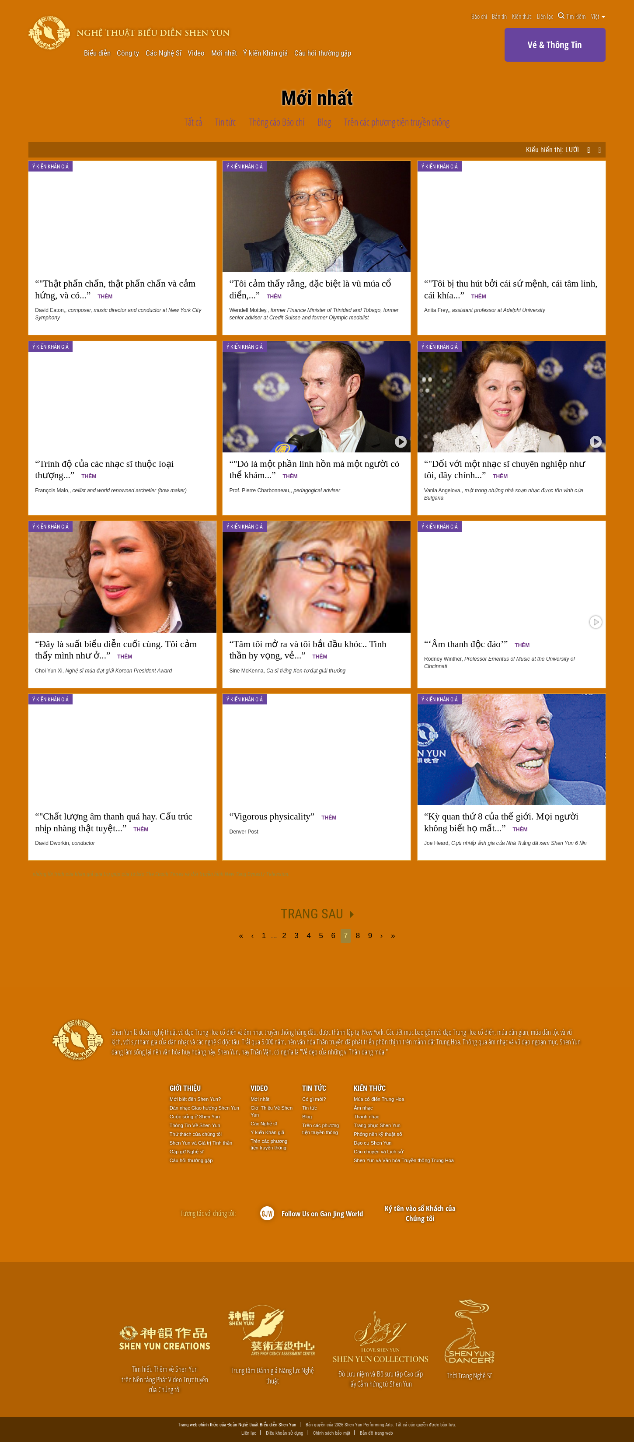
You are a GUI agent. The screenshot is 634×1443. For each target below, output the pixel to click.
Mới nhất (224, 53)
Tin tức (314, 1088)
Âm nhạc (363, 1107)
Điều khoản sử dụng (284, 1433)
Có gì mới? (314, 1099)
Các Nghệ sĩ (264, 1123)
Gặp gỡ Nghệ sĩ (187, 1151)
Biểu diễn (97, 53)
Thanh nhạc (366, 1116)
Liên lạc (545, 16)
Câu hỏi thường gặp (322, 53)
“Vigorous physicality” (282, 816)
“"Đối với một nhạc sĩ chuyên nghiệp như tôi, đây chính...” (504, 470)
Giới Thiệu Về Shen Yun (272, 1111)
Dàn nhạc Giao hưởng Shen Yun (204, 1107)
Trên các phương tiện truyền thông (269, 1144)
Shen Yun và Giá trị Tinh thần (201, 1142)
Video (196, 53)
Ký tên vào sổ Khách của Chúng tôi (420, 1213)
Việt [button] (598, 16)
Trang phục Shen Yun (377, 1125)
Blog (307, 1116)
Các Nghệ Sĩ (163, 53)
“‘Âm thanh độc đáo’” (476, 644)
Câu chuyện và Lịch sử (378, 1151)
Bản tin (499, 16)
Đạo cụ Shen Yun (372, 1142)
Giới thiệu (185, 1088)
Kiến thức (522, 16)
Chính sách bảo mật (331, 1433)
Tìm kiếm (572, 16)
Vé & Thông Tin (555, 45)
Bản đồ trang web (376, 1433)
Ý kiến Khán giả (265, 53)
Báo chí (479, 16)
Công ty (128, 53)
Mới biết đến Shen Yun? (195, 1099)
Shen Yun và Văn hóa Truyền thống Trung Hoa (404, 1160)
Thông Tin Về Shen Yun (195, 1125)
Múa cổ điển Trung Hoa (379, 1099)
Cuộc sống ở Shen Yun (195, 1116)
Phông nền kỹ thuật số (378, 1134)
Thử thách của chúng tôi (196, 1134)
